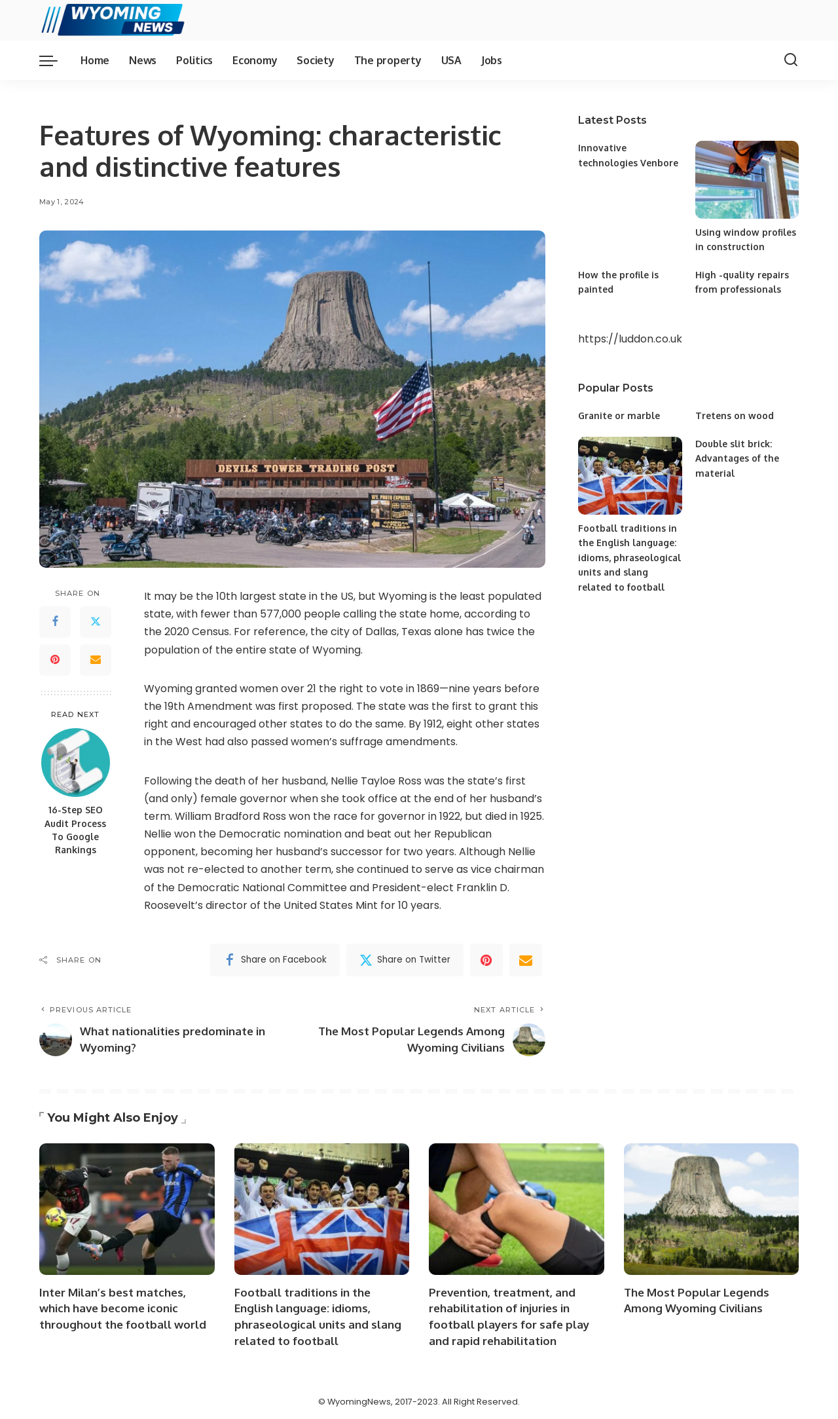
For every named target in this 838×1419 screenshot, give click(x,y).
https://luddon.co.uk (630, 338)
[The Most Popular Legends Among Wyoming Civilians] (711, 1209)
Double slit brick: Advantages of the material (737, 458)
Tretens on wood (734, 415)
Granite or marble (619, 415)
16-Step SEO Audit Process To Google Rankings (75, 829)
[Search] (791, 60)
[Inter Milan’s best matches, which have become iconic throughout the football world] (127, 1209)
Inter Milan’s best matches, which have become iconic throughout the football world (122, 1308)
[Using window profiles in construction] (747, 180)
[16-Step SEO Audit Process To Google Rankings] (75, 762)
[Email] (95, 660)
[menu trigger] (55, 60)
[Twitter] (95, 622)
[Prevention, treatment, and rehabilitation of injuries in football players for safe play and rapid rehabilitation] (516, 1209)
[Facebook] (55, 622)
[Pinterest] (55, 660)
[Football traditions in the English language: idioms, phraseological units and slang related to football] (630, 476)
